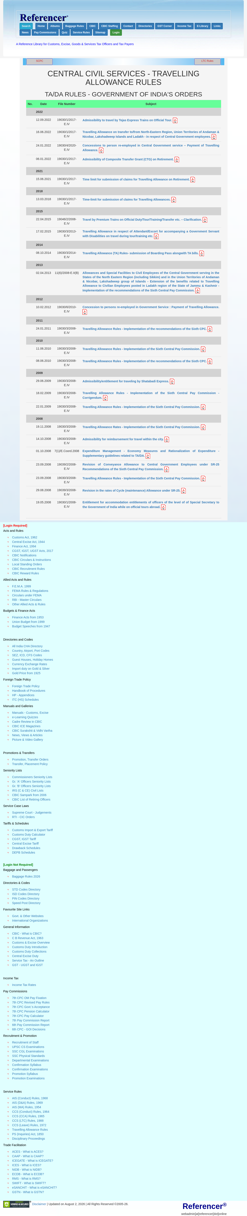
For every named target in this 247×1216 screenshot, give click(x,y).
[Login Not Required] (18, 864)
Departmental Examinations (30, 1060)
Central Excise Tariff (25, 843)
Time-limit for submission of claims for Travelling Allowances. (126, 199)
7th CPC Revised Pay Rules (30, 1002)
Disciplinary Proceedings (28, 1138)
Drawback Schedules (26, 848)
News (25, 32)
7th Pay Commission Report (30, 1020)
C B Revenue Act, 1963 (27, 938)
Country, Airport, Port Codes (30, 650)
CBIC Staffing (109, 26)
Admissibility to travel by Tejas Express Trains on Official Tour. (127, 120)
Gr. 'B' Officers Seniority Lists (31, 786)
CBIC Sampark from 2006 (29, 795)
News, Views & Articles (27, 735)
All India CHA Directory (27, 646)
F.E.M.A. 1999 (21, 586)
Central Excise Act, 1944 (28, 542)
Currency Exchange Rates (29, 664)
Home (41, 26)
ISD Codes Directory (25, 894)
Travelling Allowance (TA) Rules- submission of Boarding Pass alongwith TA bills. (140, 253)
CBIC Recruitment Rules (28, 568)
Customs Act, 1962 (24, 537)
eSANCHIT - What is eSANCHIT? (34, 1187)
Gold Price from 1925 (26, 673)
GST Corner (164, 26)
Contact (128, 26)
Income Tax (184, 26)
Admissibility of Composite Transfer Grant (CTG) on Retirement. (128, 159)
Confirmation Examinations (30, 1069)
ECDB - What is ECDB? (28, 1174)
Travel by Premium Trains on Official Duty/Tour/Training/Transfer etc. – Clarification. (142, 219)
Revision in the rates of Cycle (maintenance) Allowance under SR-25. (131, 490)
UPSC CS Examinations (28, 1047)
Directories (145, 26)
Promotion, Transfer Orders (30, 759)
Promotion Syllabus (25, 1074)
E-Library (202, 26)
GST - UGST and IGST (27, 965)
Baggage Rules (74, 26)
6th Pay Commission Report (30, 1025)
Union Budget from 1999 (28, 622)
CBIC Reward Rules (25, 573)
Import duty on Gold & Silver (30, 668)
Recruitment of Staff (25, 1042)
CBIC (92, 26)
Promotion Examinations (28, 1078)
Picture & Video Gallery (27, 739)
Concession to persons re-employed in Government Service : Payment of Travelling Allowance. (150, 307)
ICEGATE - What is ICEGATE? (32, 1160)
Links (217, 26)
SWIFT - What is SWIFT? (29, 1183)
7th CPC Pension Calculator (30, 1011)
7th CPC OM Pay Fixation (29, 998)
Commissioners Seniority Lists (32, 777)
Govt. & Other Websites (27, 916)
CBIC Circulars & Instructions (31, 559)
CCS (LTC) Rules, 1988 (27, 1120)
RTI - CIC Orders (23, 817)
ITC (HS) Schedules (25, 699)
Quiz (64, 32)
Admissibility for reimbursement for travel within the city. (123, 439)
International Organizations (30, 920)
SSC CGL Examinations (28, 1051)
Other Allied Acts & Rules (28, 604)
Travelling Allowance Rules (30, 1129)
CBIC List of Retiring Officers (31, 799)
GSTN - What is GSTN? (28, 1192)
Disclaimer (39, 1204)
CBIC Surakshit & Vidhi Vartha (32, 730)
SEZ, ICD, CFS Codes (27, 655)
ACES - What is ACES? (27, 1151)
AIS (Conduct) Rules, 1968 (30, 1098)
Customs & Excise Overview (31, 942)
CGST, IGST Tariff (24, 839)
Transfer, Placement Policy (30, 764)
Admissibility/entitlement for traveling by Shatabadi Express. (126, 381)
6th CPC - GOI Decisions (28, 1029)
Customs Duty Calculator (28, 834)
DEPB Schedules (23, 852)
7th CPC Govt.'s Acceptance (31, 1007)
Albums (55, 26)
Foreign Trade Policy (25, 686)
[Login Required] (15, 525)
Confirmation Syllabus (26, 1065)
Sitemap (100, 32)
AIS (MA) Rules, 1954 (26, 1107)
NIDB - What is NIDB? (27, 1169)
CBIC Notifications (24, 555)
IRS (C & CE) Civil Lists (27, 790)
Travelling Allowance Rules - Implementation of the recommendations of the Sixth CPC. (144, 329)
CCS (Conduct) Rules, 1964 (30, 1111)
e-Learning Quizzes (25, 717)
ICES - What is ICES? (26, 1165)
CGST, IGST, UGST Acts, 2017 (32, 551)
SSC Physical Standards (28, 1056)
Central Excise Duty (25, 956)
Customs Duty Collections (29, 951)
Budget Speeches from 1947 (31, 626)
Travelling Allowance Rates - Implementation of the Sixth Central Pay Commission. (141, 427)
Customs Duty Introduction (29, 947)
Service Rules (81, 32)
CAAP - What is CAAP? (27, 1156)
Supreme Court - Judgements (31, 812)
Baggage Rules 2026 (26, 876)
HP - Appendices (23, 695)
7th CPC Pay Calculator (28, 1016)
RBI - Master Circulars (27, 599)
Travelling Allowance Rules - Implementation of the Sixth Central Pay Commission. (141, 349)
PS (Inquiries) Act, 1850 (27, 1134)
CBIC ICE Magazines (26, 726)
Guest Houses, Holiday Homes (32, 659)
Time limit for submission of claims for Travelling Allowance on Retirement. (136, 179)
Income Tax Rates (24, 985)
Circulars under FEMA (27, 595)
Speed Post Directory (26, 903)
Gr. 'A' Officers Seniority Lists (31, 781)
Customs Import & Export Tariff (32, 830)
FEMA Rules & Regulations (30, 590)
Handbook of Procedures (28, 690)
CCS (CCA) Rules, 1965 (28, 1116)
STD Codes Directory (26, 889)
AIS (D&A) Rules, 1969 (27, 1102)
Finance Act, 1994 (24, 546)
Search (26, 26)
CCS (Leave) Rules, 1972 (29, 1125)
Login (116, 32)
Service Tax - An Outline (28, 960)
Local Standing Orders (27, 564)
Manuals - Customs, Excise (30, 712)
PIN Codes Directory (25, 898)
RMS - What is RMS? (26, 1178)
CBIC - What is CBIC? (27, 933)
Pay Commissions (45, 32)
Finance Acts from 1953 (27, 617)
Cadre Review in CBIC (27, 721)
